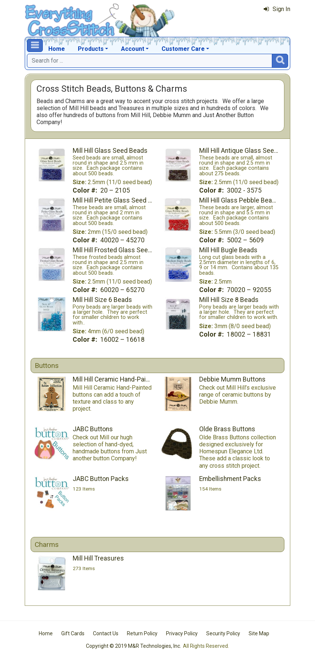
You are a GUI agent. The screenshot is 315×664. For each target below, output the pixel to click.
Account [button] (132, 48)
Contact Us (105, 633)
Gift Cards (72, 633)
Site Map (259, 633)
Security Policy (223, 633)
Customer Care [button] (183, 48)
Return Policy (142, 633)
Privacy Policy (182, 633)
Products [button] (91, 48)
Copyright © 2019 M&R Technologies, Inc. (133, 646)
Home (56, 48)
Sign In (277, 9)
